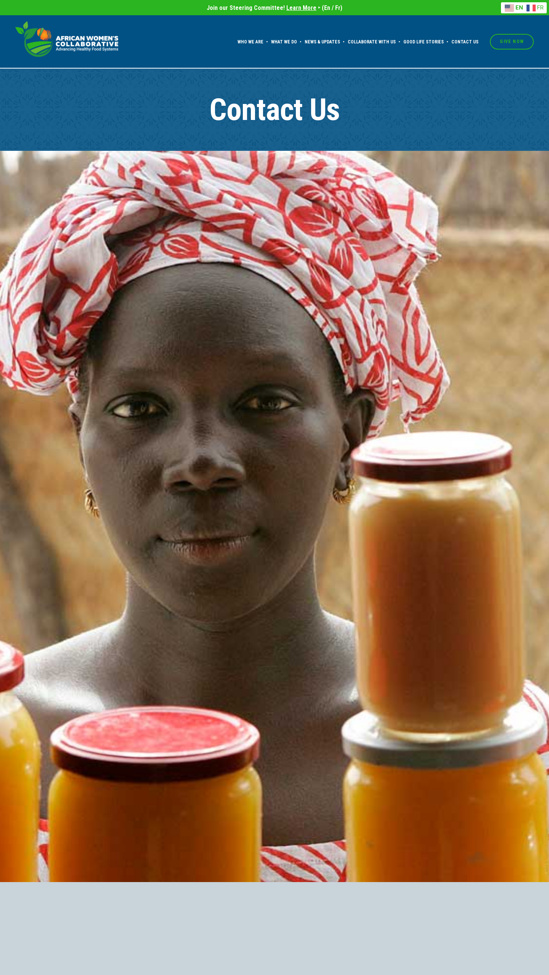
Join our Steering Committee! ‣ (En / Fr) (274, 7)
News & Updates (322, 42)
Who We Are (250, 42)
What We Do (284, 42)
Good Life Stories (423, 42)
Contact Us (464, 42)
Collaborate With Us (372, 42)
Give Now (512, 41)
